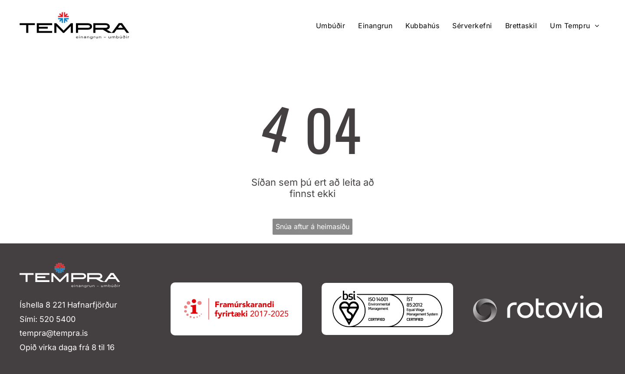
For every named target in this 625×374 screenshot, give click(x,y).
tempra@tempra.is (54, 333)
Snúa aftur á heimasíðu (312, 226)
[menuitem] (330, 25)
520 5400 (57, 319)
